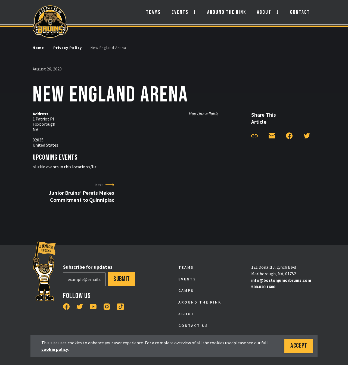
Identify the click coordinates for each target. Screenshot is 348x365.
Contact (300, 12)
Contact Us (193, 325)
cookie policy (57, 349)
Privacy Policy (67, 47)
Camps (186, 290)
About (264, 12)
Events (180, 12)
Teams (153, 12)
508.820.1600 (263, 286)
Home (38, 47)
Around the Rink (226, 12)
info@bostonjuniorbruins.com (281, 280)
